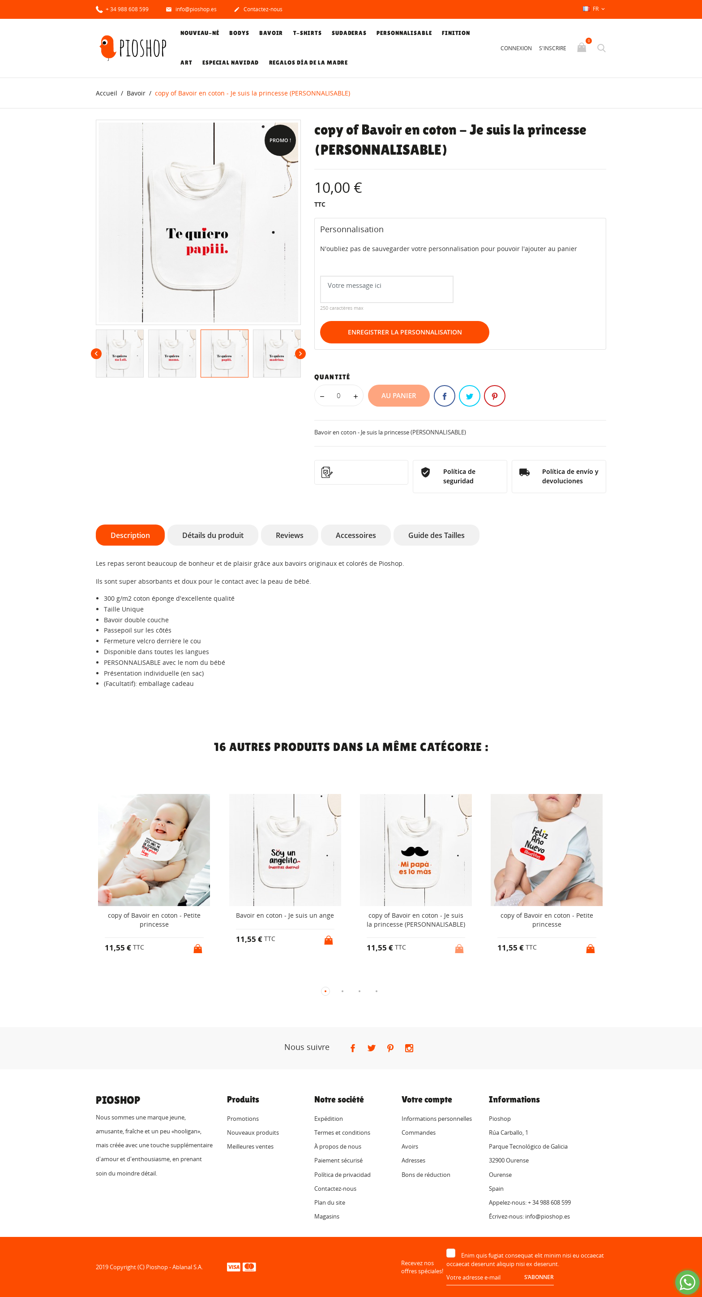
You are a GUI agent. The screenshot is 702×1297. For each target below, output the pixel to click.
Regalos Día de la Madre (308, 62)
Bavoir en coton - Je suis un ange (285, 915)
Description (130, 535)
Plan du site (329, 1202)
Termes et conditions (342, 1132)
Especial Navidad (230, 62)
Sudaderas (349, 33)
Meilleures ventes (250, 1147)
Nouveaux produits (253, 1132)
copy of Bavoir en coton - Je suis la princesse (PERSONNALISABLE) (416, 920)
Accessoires (356, 535)
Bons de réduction (426, 1175)
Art (186, 62)
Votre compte (427, 1099)
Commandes (419, 1132)
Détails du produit (213, 535)
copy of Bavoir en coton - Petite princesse (154, 920)
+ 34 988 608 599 (122, 8)
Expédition (328, 1119)
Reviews (290, 535)
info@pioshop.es (191, 9)
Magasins (326, 1217)
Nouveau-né (199, 33)
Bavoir (271, 33)
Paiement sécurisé (338, 1161)
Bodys (239, 33)
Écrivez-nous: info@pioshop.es (529, 1217)
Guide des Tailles (436, 535)
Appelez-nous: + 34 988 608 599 (530, 1202)
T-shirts (307, 33)
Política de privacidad (342, 1175)
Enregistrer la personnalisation (405, 332)
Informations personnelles (437, 1119)
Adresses (413, 1161)
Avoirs (410, 1147)
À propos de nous (337, 1147)
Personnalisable (404, 33)
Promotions (243, 1119)
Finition (456, 33)
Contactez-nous (258, 9)
